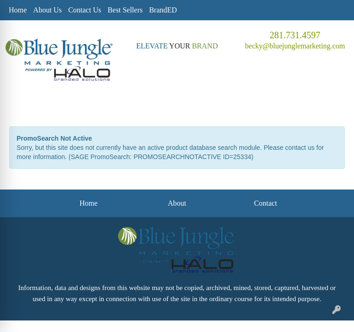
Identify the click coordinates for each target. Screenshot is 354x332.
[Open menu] (335, 103)
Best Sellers (124, 10)
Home (18, 10)
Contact (265, 203)
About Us (47, 10)
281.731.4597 (295, 35)
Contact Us (84, 10)
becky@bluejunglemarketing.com (295, 46)
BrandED (163, 10)
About (177, 203)
